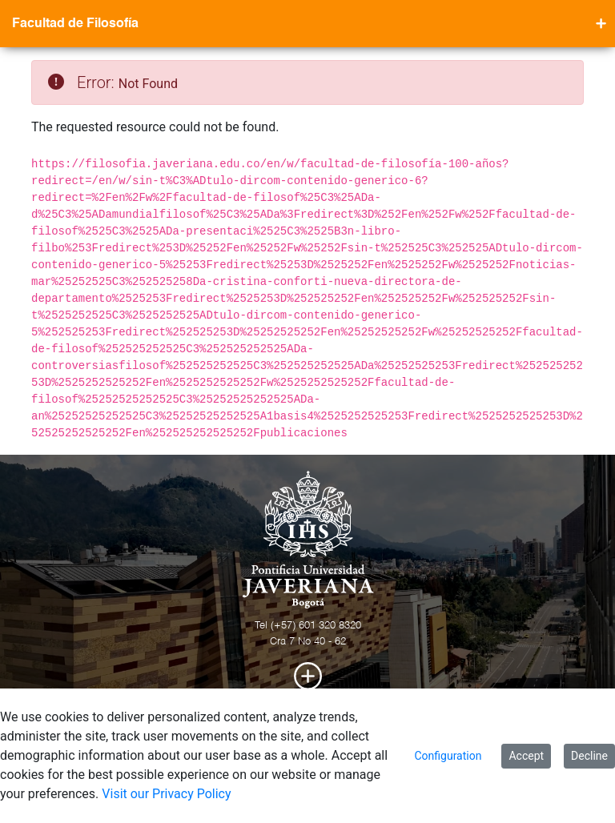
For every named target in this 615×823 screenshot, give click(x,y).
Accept (526, 755)
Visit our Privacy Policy (166, 793)
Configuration (447, 755)
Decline (589, 755)
